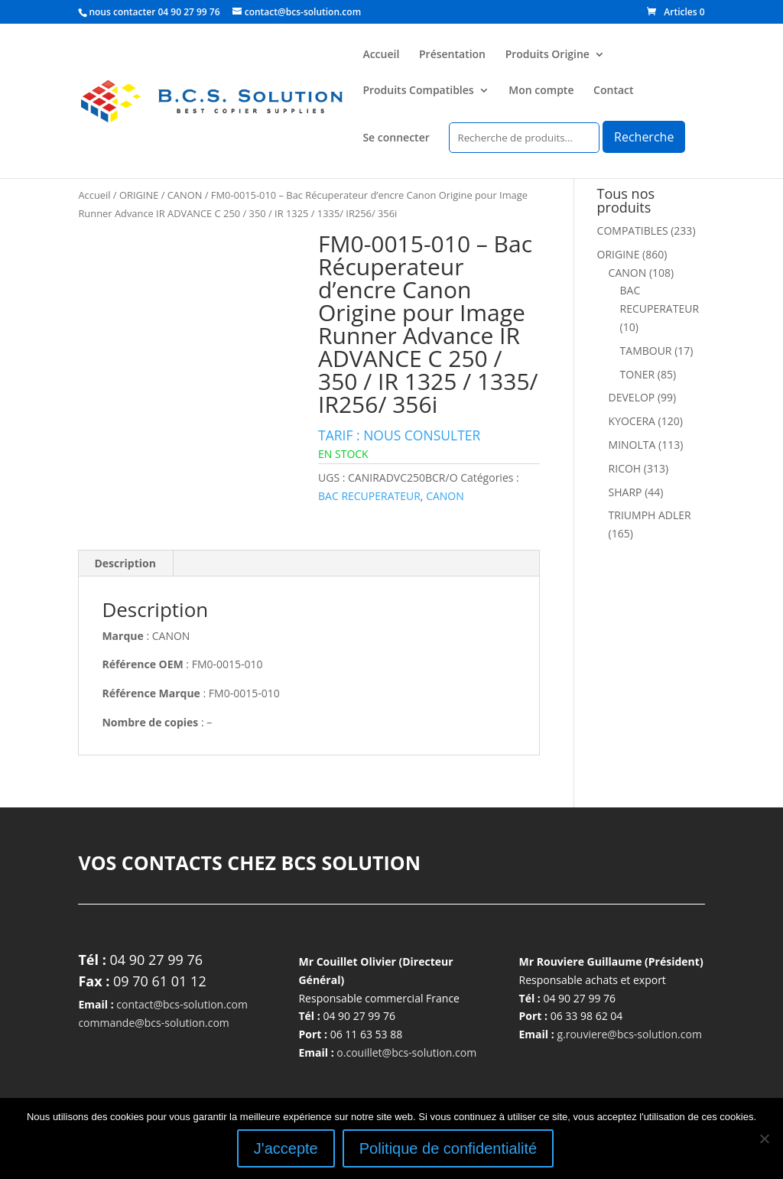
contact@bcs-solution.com (182, 1004)
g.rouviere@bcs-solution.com (629, 1034)
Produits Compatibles (417, 91)
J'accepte (286, 1148)
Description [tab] (125, 563)
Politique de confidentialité (448, 1148)
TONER (637, 374)
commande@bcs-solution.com (153, 1022)
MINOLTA (632, 444)
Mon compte (540, 91)
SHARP (625, 492)
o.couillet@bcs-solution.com (406, 1052)
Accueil (380, 55)
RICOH (625, 468)
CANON (185, 195)
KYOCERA (632, 421)
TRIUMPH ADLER (650, 515)
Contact (613, 91)
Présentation (452, 55)
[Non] (764, 1138)
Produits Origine (547, 55)
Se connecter (395, 138)
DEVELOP (632, 397)
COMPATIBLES (632, 230)
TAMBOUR (646, 350)
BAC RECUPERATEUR (369, 496)
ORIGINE (138, 195)
